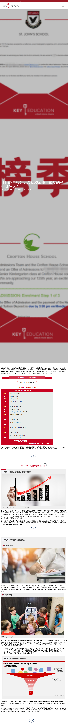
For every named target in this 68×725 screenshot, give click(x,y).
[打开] (63, 6)
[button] (63, 1)
